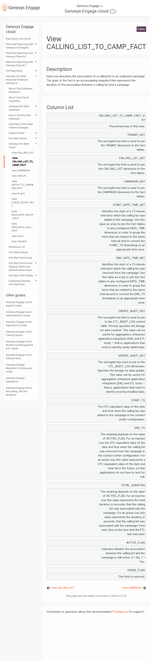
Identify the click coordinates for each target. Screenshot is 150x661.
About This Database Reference (20, 90)
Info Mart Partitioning (20, 257)
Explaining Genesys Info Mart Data (19, 282)
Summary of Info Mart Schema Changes (21, 126)
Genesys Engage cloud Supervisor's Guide (19, 323)
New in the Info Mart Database (20, 117)
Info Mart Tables (18, 138)
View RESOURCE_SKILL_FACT (22, 227)
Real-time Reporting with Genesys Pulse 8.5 (19, 63)
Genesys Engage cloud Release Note (19, 356)
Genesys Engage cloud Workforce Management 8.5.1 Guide (19, 345)
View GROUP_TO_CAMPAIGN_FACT (23, 185)
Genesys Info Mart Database (19, 108)
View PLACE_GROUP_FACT (23, 202)
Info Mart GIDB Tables (21, 275)
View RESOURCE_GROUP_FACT (22, 215)
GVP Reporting (14, 70)
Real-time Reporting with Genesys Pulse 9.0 (19, 55)
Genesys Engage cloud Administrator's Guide (19, 314)
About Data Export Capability (19, 99)
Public (141, 29)
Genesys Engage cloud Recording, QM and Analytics (19, 391)
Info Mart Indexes (18, 252)
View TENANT (19, 241)
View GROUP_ (19, 175)
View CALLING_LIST (23, 152)
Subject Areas (16, 133)
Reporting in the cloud (18, 38)
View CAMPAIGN (21, 170)
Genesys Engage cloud (87, 11)
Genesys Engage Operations (15, 380)
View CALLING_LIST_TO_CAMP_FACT (23, 161)
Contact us (121, 611)
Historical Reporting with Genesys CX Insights (19, 46)
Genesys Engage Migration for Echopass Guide (19, 368)
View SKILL (18, 236)
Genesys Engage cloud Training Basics (19, 333)
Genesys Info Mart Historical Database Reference (17, 80)
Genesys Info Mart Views (19, 145)
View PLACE (18, 193)
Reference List (17, 246)
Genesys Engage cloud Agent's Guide (19, 304)
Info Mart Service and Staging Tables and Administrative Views (20, 267)
